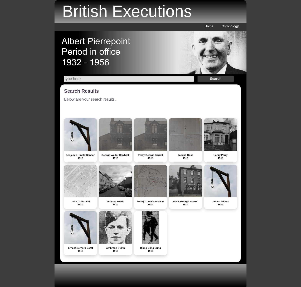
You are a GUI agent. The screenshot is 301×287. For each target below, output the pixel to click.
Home (209, 26)
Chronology (230, 26)
